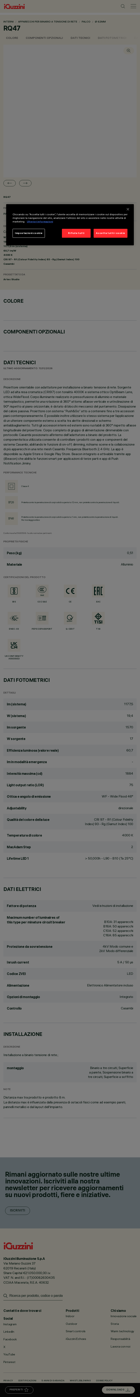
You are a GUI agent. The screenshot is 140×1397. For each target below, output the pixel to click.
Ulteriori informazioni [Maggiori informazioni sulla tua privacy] (40, 221)
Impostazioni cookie (29, 233)
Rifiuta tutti (76, 233)
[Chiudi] (128, 209)
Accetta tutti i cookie (110, 233)
